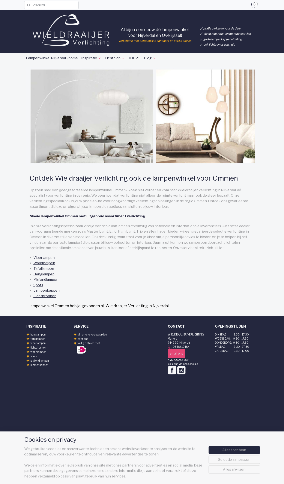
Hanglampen (43, 274)
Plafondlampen (45, 280)
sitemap (133, 476)
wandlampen (38, 351)
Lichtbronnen (44, 296)
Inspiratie (91, 58)
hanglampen (38, 334)
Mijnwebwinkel (190, 476)
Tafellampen (43, 269)
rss (141, 476)
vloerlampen (38, 343)
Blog (150, 58)
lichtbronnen (38, 347)
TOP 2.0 (134, 58)
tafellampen (37, 338)
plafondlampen (39, 360)
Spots (38, 285)
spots (33, 356)
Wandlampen (44, 263)
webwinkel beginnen (156, 476)
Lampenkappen (46, 290)
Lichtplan (115, 58)
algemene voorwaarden (92, 334)
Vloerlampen (43, 258)
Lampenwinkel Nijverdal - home (52, 58)
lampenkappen (39, 365)
